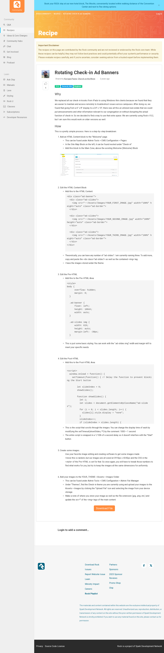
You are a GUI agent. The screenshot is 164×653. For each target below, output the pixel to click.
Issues (88, 569)
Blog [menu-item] (7, 57)
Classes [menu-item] (9, 106)
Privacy (39, 646)
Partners (113, 564)
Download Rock (92, 564)
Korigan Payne (70, 79)
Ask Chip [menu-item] (9, 79)
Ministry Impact (92, 584)
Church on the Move (86, 79)
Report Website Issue (95, 574)
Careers (88, 589)
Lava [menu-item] (7, 90)
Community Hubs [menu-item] (13, 41)
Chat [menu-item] (7, 46)
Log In (159, 14)
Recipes (57, 14)
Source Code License (55, 646)
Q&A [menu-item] (7, 25)
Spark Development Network (149, 646)
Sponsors (113, 569)
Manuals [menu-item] (9, 85)
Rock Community (43, 14)
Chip (111, 588)
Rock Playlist (91, 593)
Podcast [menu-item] (9, 62)
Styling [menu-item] (8, 96)
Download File (104, 508)
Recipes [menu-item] (8, 30)
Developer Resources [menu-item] (15, 117)
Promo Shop (115, 583)
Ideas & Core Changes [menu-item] (15, 35)
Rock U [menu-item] (8, 101)
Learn (87, 579)
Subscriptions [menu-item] (11, 112)
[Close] (159, 5)
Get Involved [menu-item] (10, 52)
